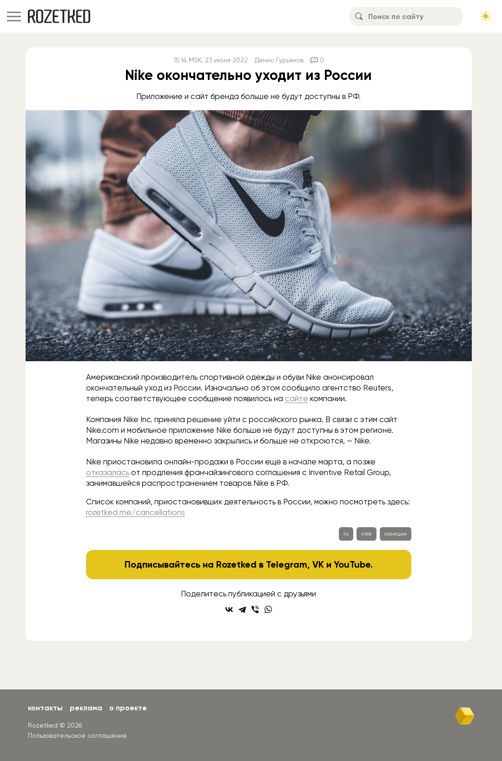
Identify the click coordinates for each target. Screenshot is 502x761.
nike (366, 533)
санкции (395, 533)
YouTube (352, 564)
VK (318, 564)
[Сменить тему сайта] (485, 16)
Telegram (286, 564)
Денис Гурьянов (279, 60)
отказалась (107, 472)
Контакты (45, 707)
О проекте (128, 707)
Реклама (86, 707)
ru (346, 533)
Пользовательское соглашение (77, 735)
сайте (296, 398)
